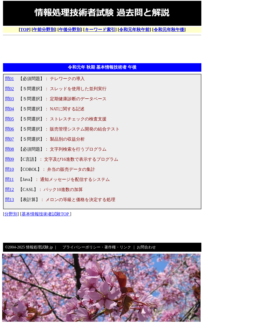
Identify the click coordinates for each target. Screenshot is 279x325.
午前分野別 (44, 29)
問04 (9, 109)
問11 (9, 179)
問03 (9, 98)
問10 (9, 169)
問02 (9, 88)
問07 (9, 139)
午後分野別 (70, 29)
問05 (9, 119)
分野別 (10, 214)
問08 (9, 149)
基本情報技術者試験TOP (46, 214)
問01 (9, 78)
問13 (9, 199)
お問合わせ (146, 247)
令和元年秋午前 (134, 29)
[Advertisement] (102, 50)
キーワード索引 (100, 29)
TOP (24, 29)
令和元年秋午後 (169, 29)
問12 (9, 189)
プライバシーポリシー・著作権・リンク (96, 247)
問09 (9, 159)
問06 (9, 129)
